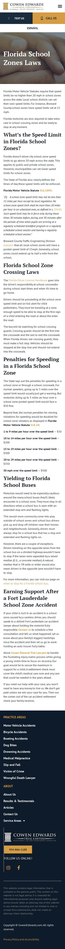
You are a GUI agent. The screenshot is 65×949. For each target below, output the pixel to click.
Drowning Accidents (16, 752)
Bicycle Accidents (15, 732)
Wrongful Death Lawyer (19, 778)
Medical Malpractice (16, 758)
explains (8, 245)
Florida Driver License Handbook (28, 280)
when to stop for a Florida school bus (25, 583)
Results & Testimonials (18, 801)
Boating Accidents (15, 739)
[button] (60, 6)
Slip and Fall (11, 765)
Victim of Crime (13, 771)
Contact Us (10, 814)
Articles (8, 807)
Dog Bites (10, 745)
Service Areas (14, 820)
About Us (9, 794)
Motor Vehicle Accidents (19, 725)
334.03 (57, 209)
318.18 (35, 425)
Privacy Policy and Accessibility (21, 939)
